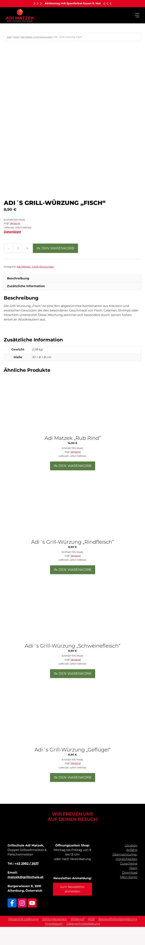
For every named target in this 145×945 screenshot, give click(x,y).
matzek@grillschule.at (25, 895)
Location (131, 863)
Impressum (53, 941)
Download (129, 890)
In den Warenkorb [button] (72, 484)
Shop (16, 37)
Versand (15, 241)
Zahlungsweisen (54, 937)
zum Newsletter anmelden (72, 907)
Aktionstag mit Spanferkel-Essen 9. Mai (73, 3)
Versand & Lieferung (23, 937)
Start (9, 37)
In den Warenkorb (55, 266)
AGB (91, 937)
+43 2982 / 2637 (27, 881)
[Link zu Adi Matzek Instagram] (22, 921)
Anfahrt (131, 868)
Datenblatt (12, 250)
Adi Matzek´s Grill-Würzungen (36, 37)
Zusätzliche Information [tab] (26, 304)
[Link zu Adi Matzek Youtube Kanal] (32, 921)
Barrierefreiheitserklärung (117, 937)
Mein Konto (128, 895)
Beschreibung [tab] (18, 296)
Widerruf (77, 937)
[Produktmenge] (18, 266)
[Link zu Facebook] (12, 921)
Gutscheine (128, 881)
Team (133, 886)
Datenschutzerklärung (83, 941)
